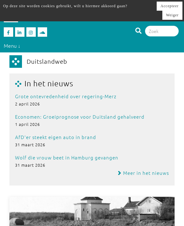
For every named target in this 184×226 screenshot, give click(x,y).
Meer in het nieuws (143, 173)
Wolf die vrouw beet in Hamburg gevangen (66, 157)
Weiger (172, 15)
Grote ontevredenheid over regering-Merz (65, 96)
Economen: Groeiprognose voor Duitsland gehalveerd (79, 116)
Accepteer (169, 6)
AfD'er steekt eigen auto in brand (55, 137)
